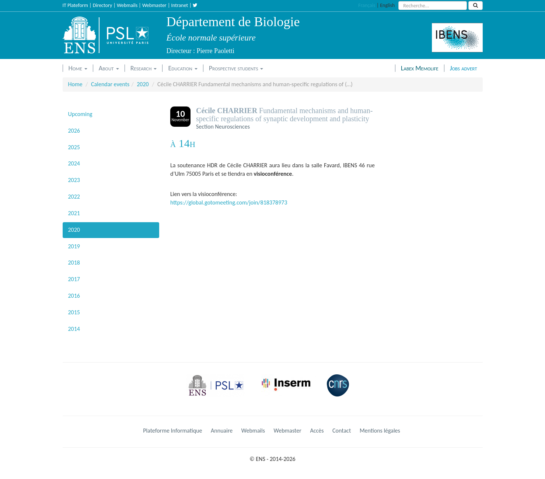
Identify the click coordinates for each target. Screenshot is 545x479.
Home (78, 68)
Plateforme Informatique (172, 430)
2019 (74, 246)
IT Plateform (75, 5)
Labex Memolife (420, 68)
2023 (74, 179)
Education (182, 68)
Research (143, 68)
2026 (74, 130)
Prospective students (236, 68)
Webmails (127, 5)
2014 (74, 328)
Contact (341, 430)
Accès (317, 430)
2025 (74, 147)
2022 (74, 196)
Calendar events (110, 84)
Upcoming (80, 114)
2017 (74, 279)
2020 (143, 84)
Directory (102, 5)
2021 (74, 213)
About (109, 68)
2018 (74, 262)
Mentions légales (380, 430)
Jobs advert (463, 68)
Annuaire (222, 430)
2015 (74, 312)
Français (366, 5)
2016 (74, 295)
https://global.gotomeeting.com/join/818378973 (228, 202)
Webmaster (154, 5)
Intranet (179, 5)
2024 (74, 163)
